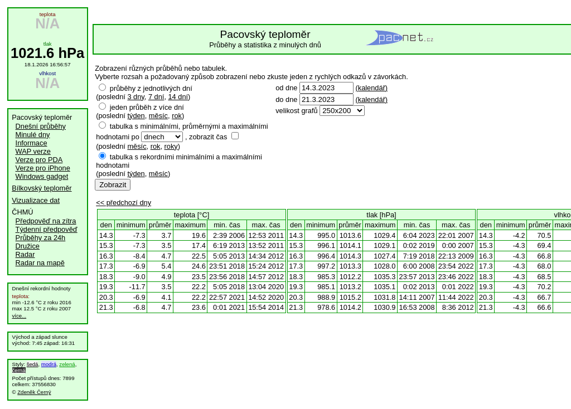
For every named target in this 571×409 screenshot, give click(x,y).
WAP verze (33, 151)
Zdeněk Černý (34, 392)
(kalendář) (371, 88)
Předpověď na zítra (46, 221)
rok (177, 115)
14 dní (178, 96)
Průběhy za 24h (41, 237)
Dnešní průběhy (41, 126)
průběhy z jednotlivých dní (151, 88)
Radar (25, 254)
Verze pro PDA (39, 159)
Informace (31, 143)
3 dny (135, 96)
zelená (67, 364)
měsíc (158, 115)
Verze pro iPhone (43, 168)
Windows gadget (42, 176)
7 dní (156, 96)
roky (171, 146)
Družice (28, 246)
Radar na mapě (40, 263)
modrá (48, 364)
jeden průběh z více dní (147, 107)
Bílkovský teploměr (41, 188)
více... (19, 316)
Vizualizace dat (36, 200)
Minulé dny (33, 134)
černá (19, 370)
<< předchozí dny (123, 202)
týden (135, 115)
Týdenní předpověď (47, 229)
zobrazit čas (208, 137)
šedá (32, 364)
